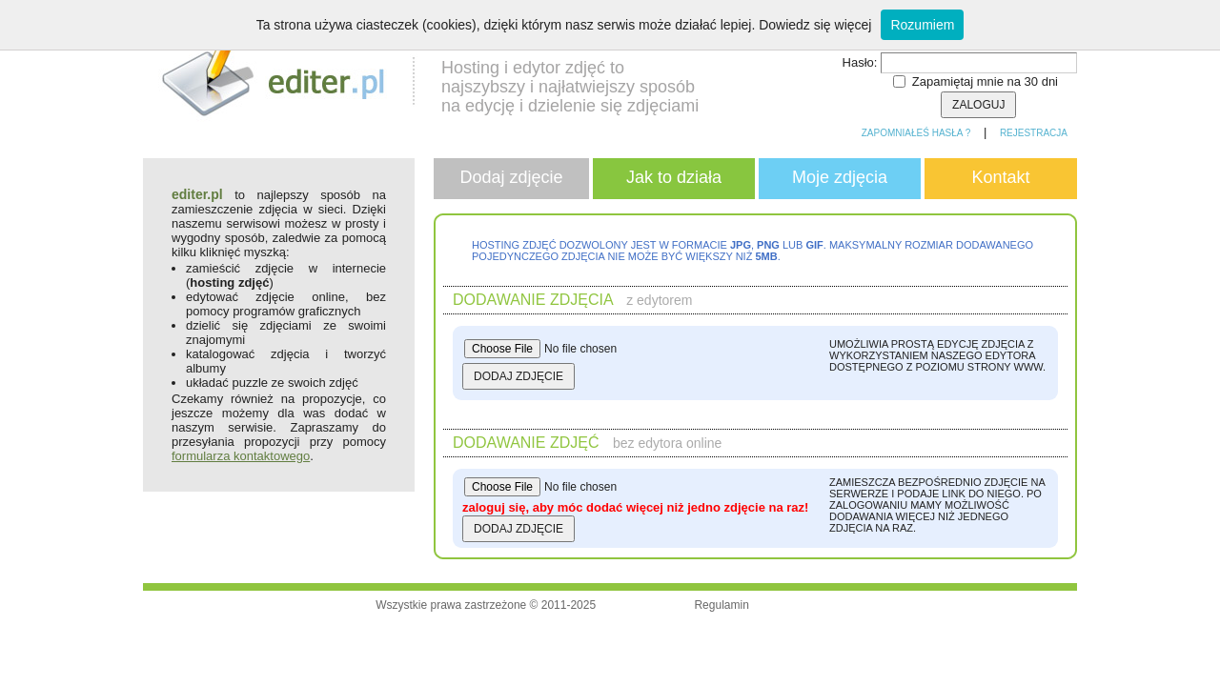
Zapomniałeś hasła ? (916, 133)
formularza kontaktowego (241, 456)
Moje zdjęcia (839, 177)
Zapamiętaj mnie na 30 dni (985, 81)
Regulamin (721, 605)
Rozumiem (922, 24)
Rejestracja (1034, 133)
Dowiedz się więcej (815, 24)
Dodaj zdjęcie (510, 177)
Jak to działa (674, 177)
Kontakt (1000, 177)
